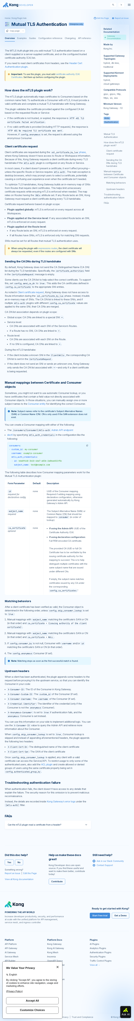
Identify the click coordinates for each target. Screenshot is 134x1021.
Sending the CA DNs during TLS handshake (114, 163)
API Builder (10, 960)
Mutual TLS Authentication (111, 135)
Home (7, 18)
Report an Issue (12, 873)
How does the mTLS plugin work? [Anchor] (29, 90)
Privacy (64, 1017)
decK (10, 434)
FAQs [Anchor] (8, 816)
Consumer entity (37, 403)
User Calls (52, 992)
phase (68, 152)
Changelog (70, 38)
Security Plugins (98, 956)
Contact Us (52, 1004)
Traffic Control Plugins (101, 960)
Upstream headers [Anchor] (17, 671)
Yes (9, 862)
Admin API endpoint (42, 430)
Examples (22, 38)
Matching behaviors (116, 182)
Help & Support (54, 1000)
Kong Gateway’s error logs (61, 801)
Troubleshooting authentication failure (114, 196)
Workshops (52, 996)
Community (52, 975)
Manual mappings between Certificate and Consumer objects (115, 174)
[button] (87, 445)
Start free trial (99, 915)
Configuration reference (50, 38)
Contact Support (102, 865)
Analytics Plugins (98, 948)
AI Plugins (94, 944)
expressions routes (47, 248)
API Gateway (11, 948)
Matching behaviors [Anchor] (18, 601)
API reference (85, 38)
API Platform (11, 944)
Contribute (57, 881)
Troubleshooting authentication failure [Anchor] (32, 782)
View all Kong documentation (19, 879)
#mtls (106, 118)
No (19, 862)
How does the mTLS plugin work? (114, 144)
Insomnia (51, 956)
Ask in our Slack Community (108, 861)
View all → (95, 965)
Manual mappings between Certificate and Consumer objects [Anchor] (43, 385)
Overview (10, 38)
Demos (50, 987)
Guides (32, 38)
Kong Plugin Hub (19, 18)
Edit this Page (30, 873)
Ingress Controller (56, 965)
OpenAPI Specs (55, 960)
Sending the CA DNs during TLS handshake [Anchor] (33, 261)
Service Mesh (11, 956)
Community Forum (56, 979)
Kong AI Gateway (55, 948)
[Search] (113, 4)
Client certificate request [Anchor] (21, 146)
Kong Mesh (52, 952)
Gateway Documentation (112, 37)
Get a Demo (120, 915)
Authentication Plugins (100, 952)
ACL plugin (47, 764)
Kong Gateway (54, 944)
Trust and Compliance (82, 1017)
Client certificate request (31, 292)
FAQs (106, 203)
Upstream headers (115, 189)
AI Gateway (10, 952)
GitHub (50, 983)
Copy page (13, 31)
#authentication (111, 122)
